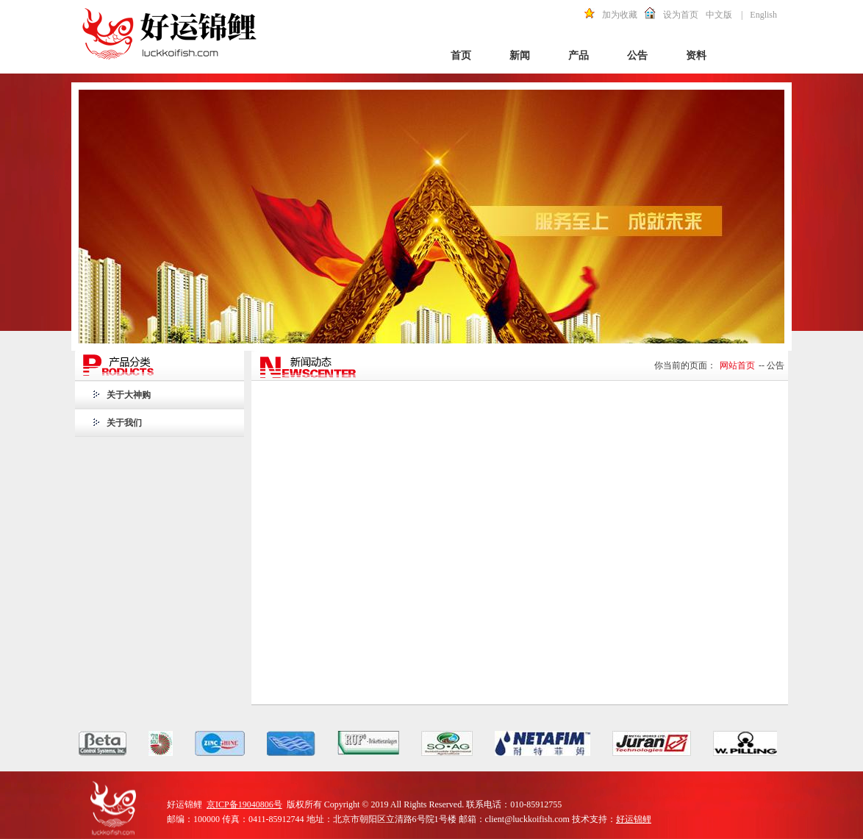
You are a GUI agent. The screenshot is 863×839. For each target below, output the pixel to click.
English (763, 15)
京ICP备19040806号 (244, 804)
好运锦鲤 (633, 819)
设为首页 (680, 15)
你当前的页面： (685, 365)
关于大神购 (129, 395)
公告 (637, 55)
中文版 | (724, 15)
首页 (461, 55)
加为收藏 (619, 15)
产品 (578, 55)
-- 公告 (771, 365)
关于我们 (124, 423)
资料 (696, 55)
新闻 (519, 55)
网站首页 (737, 365)
